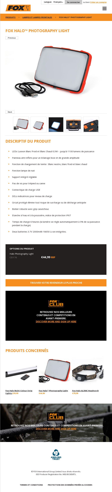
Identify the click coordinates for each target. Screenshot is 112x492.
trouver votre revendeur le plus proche (56, 282)
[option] (56, 73)
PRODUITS (10, 17)
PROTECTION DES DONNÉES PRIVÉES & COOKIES (70, 485)
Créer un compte (98, 2)
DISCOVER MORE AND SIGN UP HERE (56, 321)
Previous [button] (12, 37)
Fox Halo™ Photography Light (53, 390)
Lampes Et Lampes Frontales (37, 17)
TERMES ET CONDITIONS (31, 485)
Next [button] (10, 112)
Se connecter (73, 2)
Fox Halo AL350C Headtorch (85, 390)
